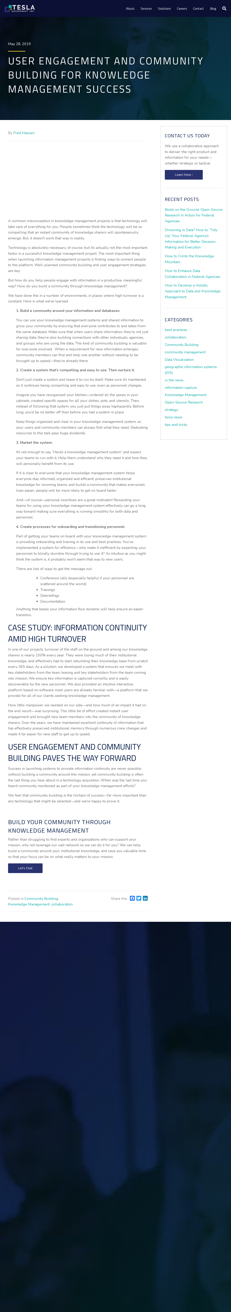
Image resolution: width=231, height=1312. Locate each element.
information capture (181, 387)
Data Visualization (179, 359)
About (130, 8)
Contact (198, 8)
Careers (182, 8)
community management (185, 352)
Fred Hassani (23, 132)
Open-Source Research (184, 402)
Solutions (164, 8)
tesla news (173, 417)
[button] (25, 868)
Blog (213, 8)
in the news (174, 380)
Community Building (41, 898)
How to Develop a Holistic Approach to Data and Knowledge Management (193, 291)
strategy (171, 409)
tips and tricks (176, 424)
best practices (176, 329)
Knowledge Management (29, 904)
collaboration (62, 904)
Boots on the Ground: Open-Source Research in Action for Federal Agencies (194, 215)
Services (146, 8)
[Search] (222, 8)
